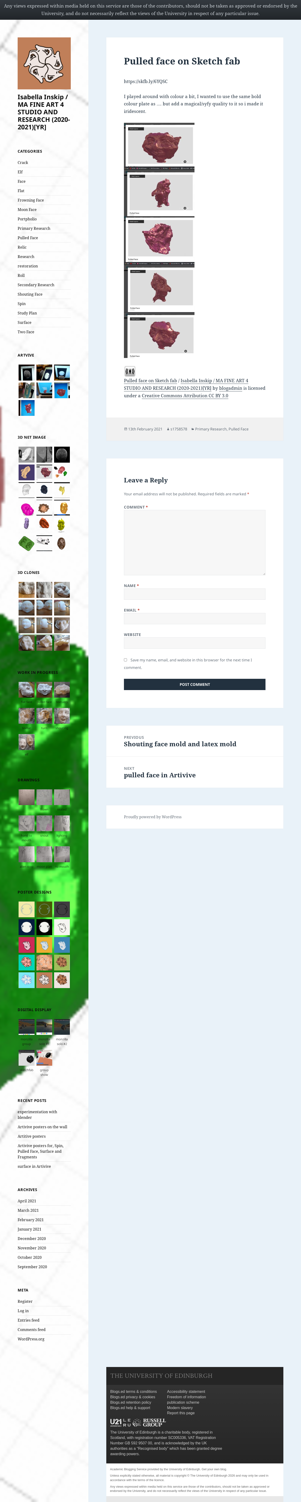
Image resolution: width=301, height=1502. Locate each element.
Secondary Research (36, 284)
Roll (21, 275)
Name (131, 585)
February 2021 (31, 1219)
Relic (22, 247)
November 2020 (32, 1248)
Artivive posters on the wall (42, 1126)
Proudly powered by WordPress (153, 816)
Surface (25, 322)
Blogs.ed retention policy (130, 1402)
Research (26, 256)
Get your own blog (214, 1469)
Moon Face (27, 209)
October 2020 (30, 1257)
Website (132, 634)
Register (25, 1301)
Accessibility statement (186, 1392)
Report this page (180, 1413)
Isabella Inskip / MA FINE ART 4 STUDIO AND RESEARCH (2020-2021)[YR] (44, 111)
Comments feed (32, 1329)
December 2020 (32, 1238)
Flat (21, 190)
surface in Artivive (34, 1166)
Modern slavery (180, 1408)
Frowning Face (31, 200)
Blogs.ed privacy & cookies (132, 1397)
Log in (23, 1310)
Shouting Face (30, 294)
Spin (22, 303)
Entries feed (29, 1320)
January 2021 (29, 1229)
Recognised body (152, 1448)
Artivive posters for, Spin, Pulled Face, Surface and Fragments (40, 1151)
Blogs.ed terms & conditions (133, 1392)
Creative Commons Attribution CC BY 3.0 (185, 396)
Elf (20, 172)
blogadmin (230, 388)
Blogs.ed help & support (130, 1408)
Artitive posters (32, 1136)
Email (132, 610)
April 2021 (27, 1201)
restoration (28, 266)
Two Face (26, 331)
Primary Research (34, 228)
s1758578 (178, 429)
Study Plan (27, 313)
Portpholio (27, 219)
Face (22, 181)
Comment (136, 507)
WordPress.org (31, 1339)
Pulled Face (28, 237)
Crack (23, 162)
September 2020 (32, 1266)
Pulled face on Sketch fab (150, 380)
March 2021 (28, 1210)
